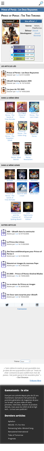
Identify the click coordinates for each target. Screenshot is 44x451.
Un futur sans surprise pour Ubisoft (22, 294)
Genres (28, 26)
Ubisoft (35, 30)
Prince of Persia (34, 135)
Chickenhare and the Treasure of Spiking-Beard (16, 216)
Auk (17, 75)
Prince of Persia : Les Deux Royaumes (23, 72)
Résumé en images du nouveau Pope (22, 263)
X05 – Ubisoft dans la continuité (20, 231)
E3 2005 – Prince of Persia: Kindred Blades (25, 274)
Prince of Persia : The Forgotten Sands (9, 137)
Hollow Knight (22, 180)
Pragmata (12, 438)
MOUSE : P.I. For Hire (16, 425)
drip (17, 83)
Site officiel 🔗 (31, 21)
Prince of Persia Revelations (28, 157)
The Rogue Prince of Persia (22, 115)
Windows (19, 54)
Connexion (22, 309)
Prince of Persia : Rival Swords (16, 157)
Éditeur (28, 30)
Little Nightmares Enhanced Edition (28, 216)
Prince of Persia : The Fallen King (22, 133)
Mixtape (10, 180)
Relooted (34, 180)
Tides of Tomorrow (15, 435)
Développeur (26, 33)
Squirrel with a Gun (22, 195)
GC (19, 47)
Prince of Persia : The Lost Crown (34, 115)
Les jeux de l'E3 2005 (15, 89)
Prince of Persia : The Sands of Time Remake (10, 116)
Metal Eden (34, 194)
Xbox (19, 58)
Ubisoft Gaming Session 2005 (19, 81)
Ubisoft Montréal (37, 34)
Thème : (22, 361)
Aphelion (11, 421)
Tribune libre (35, 380)
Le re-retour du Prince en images (21, 284)
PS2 (19, 51)
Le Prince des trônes (15, 242)
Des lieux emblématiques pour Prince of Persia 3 (24, 252)
